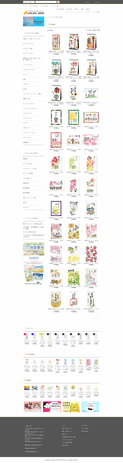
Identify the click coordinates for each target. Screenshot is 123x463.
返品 (81, 9)
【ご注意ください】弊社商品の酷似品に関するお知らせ (33, 236)
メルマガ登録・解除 (59, 9)
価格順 (94, 30)
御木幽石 (60, 17)
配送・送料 (68, 9)
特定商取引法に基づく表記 (68, 436)
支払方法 (75, 9)
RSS (63, 445)
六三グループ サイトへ (30, 448)
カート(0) (96, 2)
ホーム (24, 6)
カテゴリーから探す (32, 6)
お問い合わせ (85, 431)
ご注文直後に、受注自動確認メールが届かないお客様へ (33, 227)
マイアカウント (85, 425)
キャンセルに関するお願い (29, 232)
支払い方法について (67, 428)
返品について (65, 434)
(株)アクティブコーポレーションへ (33, 445)
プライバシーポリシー (67, 439)
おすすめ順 (89, 30)
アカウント (86, 2)
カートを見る (85, 428)
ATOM (66, 445)
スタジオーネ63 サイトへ (31, 451)
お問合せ (87, 9)
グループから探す (43, 6)
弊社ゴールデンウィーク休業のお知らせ (33, 223)
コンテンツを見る (54, 6)
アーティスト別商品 (54, 17)
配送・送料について (67, 431)
